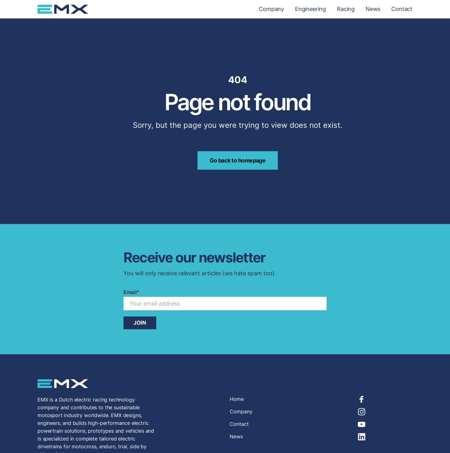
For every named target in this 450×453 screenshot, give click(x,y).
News (373, 9)
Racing (346, 9)
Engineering (310, 9)
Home (237, 399)
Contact (401, 9)
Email (131, 292)
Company (271, 9)
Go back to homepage (238, 160)
